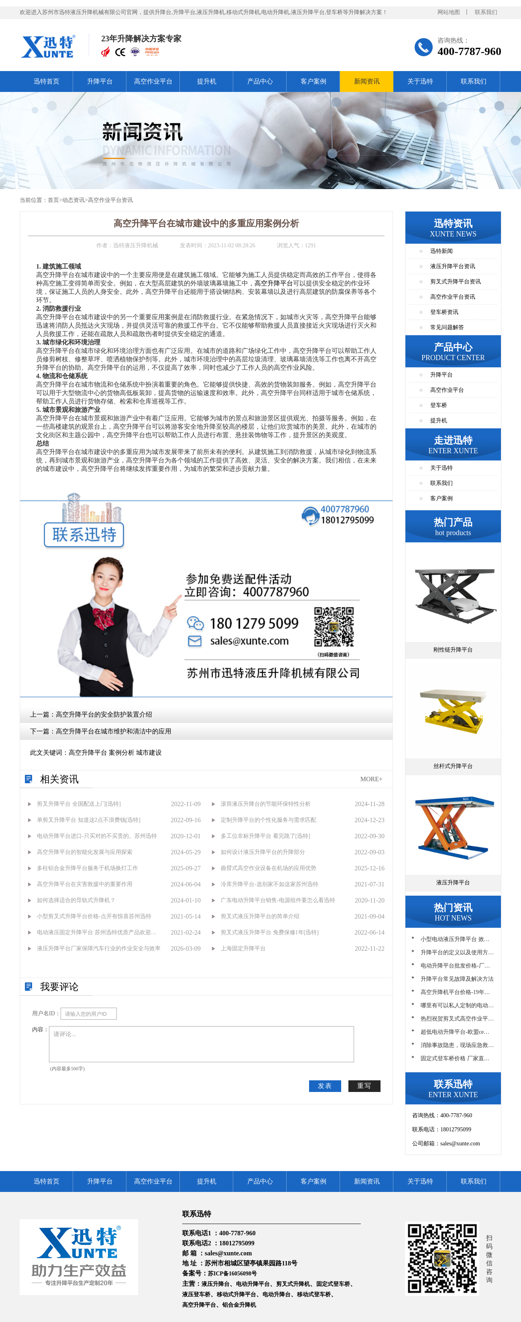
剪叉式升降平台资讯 (455, 282)
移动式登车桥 (314, 1294)
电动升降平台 (253, 1284)
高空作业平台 (153, 81)
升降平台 (100, 81)
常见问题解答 (447, 327)
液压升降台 (215, 1284)
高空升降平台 (273, 283)
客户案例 (313, 81)
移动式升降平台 (236, 1294)
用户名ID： (46, 1013)
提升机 (206, 81)
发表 (325, 1085)
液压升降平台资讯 (452, 266)
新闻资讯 (367, 81)
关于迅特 (420, 81)
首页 (53, 200)
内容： (40, 1030)
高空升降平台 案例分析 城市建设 (115, 752)
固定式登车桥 (333, 1284)
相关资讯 (59, 779)
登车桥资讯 (444, 312)
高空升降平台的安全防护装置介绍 (104, 714)
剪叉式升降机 (293, 1284)
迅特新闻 (441, 251)
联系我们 (486, 12)
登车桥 (438, 405)
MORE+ (371, 779)
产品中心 (260, 81)
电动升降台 (277, 1294)
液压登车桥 (196, 1294)
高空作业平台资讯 (110, 200)
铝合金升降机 (239, 1305)
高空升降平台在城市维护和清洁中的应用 (113, 731)
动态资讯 (73, 200)
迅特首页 (46, 81)
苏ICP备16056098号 (232, 1274)
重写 (364, 1085)
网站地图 (449, 12)
